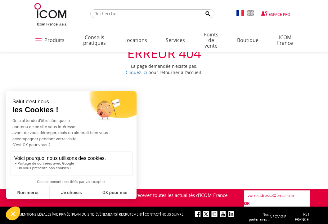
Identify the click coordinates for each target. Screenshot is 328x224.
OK (247, 203)
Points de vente (211, 40)
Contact (152, 214)
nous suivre (172, 214)
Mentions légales (35, 214)
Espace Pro (279, 14)
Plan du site (83, 214)
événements (106, 214)
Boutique (247, 40)
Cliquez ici (136, 72)
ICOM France (285, 40)
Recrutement (131, 214)
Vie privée (61, 214)
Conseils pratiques (94, 40)
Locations (135, 40)
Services (175, 40)
